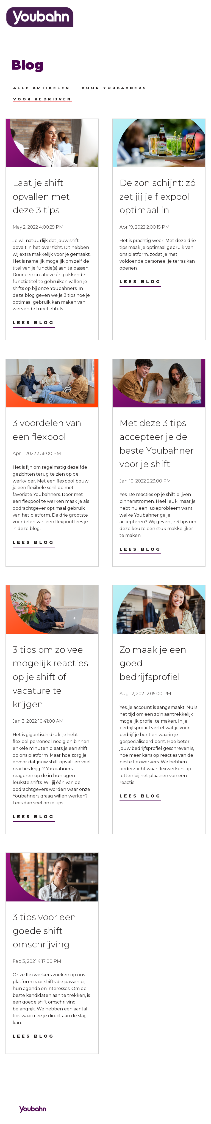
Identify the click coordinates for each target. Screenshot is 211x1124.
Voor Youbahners (114, 88)
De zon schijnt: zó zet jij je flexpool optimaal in (158, 196)
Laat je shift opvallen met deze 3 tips (41, 196)
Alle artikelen (41, 88)
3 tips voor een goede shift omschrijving (44, 931)
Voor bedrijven (42, 99)
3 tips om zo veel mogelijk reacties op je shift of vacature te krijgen (50, 676)
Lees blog (34, 322)
